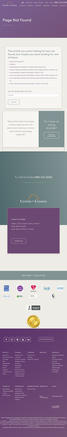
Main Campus (6, 389)
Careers (46, 2)
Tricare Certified (33, 275)
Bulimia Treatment (19, 370)
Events (51, 2)
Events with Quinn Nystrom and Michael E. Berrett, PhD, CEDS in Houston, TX (34, 75)
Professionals (28, 2)
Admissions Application (58, 355)
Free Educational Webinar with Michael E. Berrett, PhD (26, 73)
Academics (5, 370)
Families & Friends (38, 2)
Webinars (12, 64)
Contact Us (62, 5)
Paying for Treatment (57, 365)
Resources (55, 5)
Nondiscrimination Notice (36, 418)
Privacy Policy (60, 427)
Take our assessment (51, 135)
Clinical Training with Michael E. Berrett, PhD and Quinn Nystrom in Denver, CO (34, 70)
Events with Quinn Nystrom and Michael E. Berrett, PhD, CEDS (29, 84)
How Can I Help (31, 389)
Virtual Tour (6, 355)
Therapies (30, 357)
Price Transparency (44, 397)
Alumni (54, 357)
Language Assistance (20, 418)
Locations (5, 365)
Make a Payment (56, 363)
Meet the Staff (6, 363)
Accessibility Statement (56, 407)
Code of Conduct (39, 419)
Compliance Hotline (51, 419)
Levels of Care (31, 355)
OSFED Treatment (19, 376)
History (4, 368)
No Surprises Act (57, 396)
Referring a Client (19, 393)
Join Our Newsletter (46, 339)
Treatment (38, 5)
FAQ (4, 361)
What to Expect (56, 368)
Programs (30, 5)
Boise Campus (6, 395)
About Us (22, 5)
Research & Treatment (17, 62)
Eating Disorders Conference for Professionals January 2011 (28, 67)
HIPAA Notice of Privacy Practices (23, 419)
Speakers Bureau (19, 397)
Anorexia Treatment (20, 359)
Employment (44, 386)
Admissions (46, 5)
